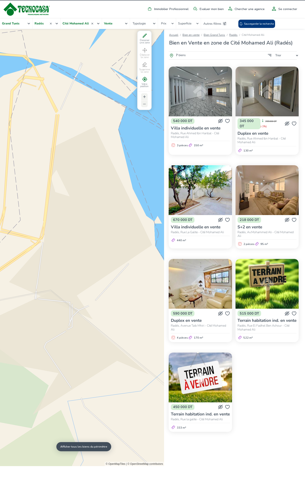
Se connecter (283, 9)
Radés (233, 35)
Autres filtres (214, 23)
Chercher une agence (246, 9)
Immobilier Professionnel (167, 9)
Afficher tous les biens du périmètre (83, 447)
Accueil (173, 35)
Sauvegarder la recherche (256, 24)
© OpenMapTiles (115, 463)
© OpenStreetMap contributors (145, 463)
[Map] (82, 247)
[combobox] (16, 23)
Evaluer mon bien (208, 9)
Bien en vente (190, 35)
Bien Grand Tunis (214, 35)
